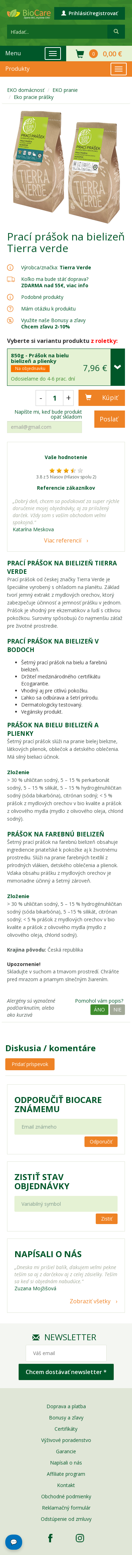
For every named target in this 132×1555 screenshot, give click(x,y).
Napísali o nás (66, 1462)
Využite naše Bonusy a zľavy (53, 323)
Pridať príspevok (30, 1064)
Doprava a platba (66, 1406)
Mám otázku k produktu (48, 309)
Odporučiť (101, 1141)
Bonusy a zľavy (66, 1417)
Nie (117, 1009)
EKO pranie (65, 90)
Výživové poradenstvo (66, 1440)
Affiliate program (66, 1474)
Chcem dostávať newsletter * (66, 1372)
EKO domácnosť (25, 90)
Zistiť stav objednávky (41, 1181)
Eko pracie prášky (34, 97)
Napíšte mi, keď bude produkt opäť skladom (48, 414)
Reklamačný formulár (66, 1507)
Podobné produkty (42, 297)
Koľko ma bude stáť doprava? (54, 279)
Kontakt (66, 1485)
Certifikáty (66, 1428)
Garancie (66, 1451)
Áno (99, 1009)
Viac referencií (62, 540)
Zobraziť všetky (90, 1301)
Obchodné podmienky (66, 1496)
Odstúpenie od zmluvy (66, 1519)
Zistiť (106, 1218)
